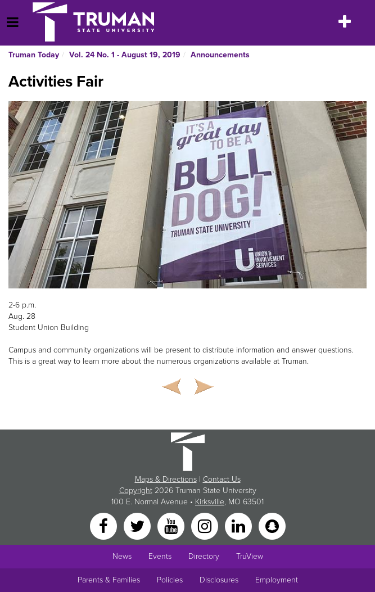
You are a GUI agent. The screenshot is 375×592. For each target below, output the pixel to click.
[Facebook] (104, 526)
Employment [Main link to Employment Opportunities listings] (276, 580)
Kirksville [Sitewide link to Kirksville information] (209, 502)
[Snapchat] (272, 526)
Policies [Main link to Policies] (170, 580)
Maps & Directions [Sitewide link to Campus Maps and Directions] (166, 479)
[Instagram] (206, 526)
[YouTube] (172, 526)
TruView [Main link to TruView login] (249, 556)
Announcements (220, 55)
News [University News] (122, 556)
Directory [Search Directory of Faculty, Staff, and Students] (203, 556)
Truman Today (33, 55)
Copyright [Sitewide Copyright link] (135, 490)
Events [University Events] (159, 556)
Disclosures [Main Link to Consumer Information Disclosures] (219, 580)
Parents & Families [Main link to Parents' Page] (109, 580)
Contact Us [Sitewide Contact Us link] (222, 479)
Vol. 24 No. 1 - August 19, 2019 (124, 55)
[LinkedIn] (239, 526)
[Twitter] (138, 526)
